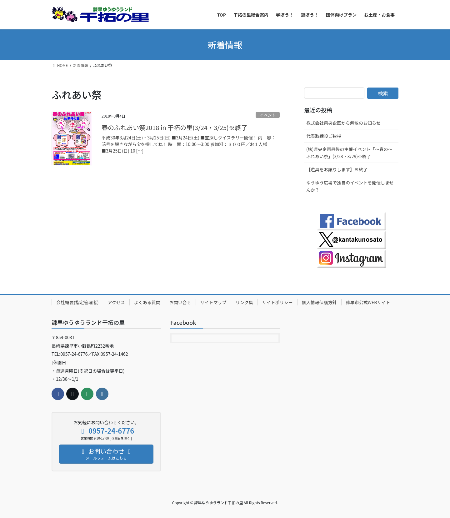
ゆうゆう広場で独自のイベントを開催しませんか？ (350, 186)
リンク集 (244, 302)
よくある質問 (147, 302)
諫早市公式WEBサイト (368, 302)
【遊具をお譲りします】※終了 (337, 169)
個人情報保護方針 (319, 302)
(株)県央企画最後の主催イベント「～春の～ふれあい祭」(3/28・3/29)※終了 (349, 152)
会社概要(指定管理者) (77, 302)
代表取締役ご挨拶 (323, 136)
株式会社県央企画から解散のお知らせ (343, 123)
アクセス (116, 302)
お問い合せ (180, 302)
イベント (268, 115)
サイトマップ (213, 302)
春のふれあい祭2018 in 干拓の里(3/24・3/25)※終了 (175, 127)
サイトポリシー (277, 302)
